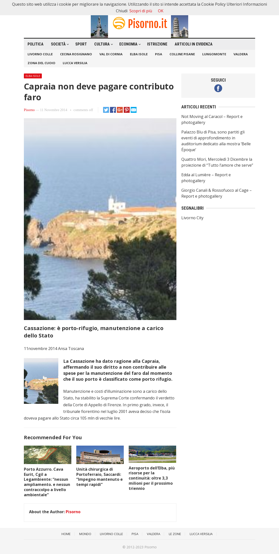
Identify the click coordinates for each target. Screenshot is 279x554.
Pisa (158, 54)
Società (58, 44)
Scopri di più (140, 11)
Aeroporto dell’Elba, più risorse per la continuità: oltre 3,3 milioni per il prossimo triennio (152, 478)
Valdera (240, 54)
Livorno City (192, 217)
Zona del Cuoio (41, 63)
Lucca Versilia (75, 63)
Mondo (85, 534)
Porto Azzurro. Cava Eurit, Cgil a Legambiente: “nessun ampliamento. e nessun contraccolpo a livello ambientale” (47, 482)
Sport (81, 44)
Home (66, 534)
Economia (128, 44)
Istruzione (157, 44)
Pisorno (29, 110)
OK (160, 11)
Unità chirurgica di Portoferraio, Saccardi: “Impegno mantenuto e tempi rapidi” (99, 477)
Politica (36, 44)
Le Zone (175, 534)
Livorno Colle (40, 54)
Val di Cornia (111, 54)
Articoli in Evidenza (194, 44)
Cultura (102, 44)
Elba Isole (139, 54)
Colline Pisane (182, 54)
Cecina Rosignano (76, 54)
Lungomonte (214, 54)
